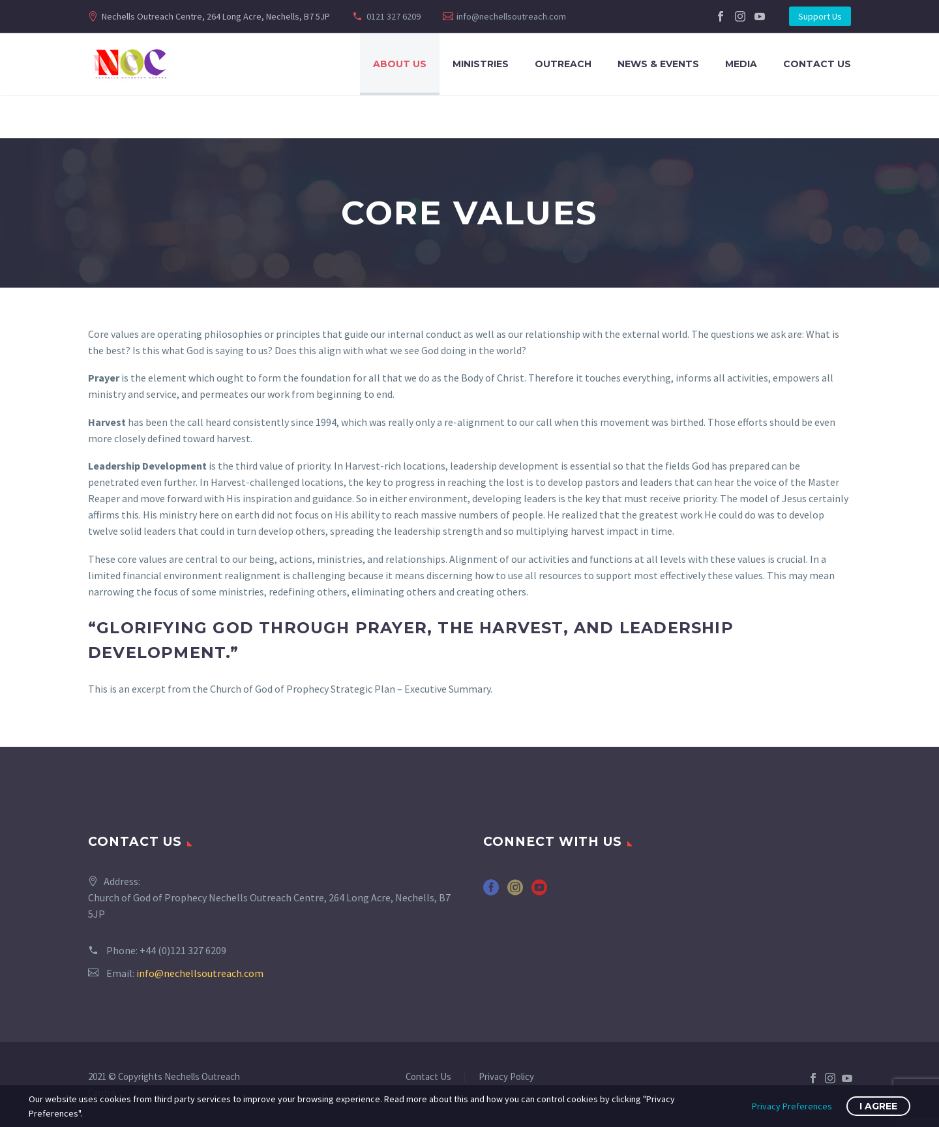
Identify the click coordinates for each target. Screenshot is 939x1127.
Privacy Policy (506, 1077)
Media (741, 64)
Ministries (481, 64)
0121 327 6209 (393, 16)
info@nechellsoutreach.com (511, 16)
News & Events (658, 64)
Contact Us (817, 64)
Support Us (820, 16)
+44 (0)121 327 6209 (183, 950)
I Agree (878, 1106)
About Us (399, 64)
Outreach (563, 64)
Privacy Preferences (792, 1106)
